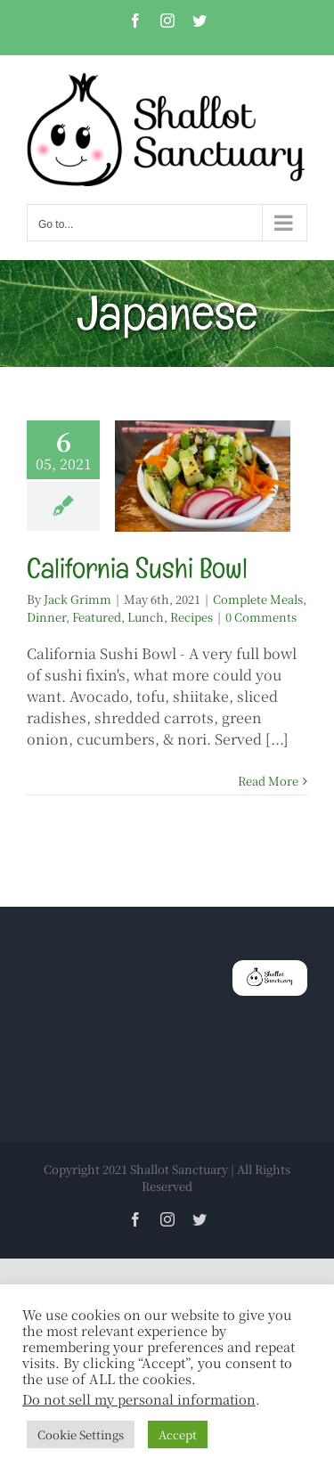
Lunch (145, 616)
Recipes (191, 616)
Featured (96, 616)
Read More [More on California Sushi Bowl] (268, 780)
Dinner (46, 616)
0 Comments (261, 616)
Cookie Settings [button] (80, 1434)
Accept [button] (178, 1434)
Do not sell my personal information (139, 1398)
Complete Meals (258, 599)
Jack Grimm (77, 599)
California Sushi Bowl (137, 568)
